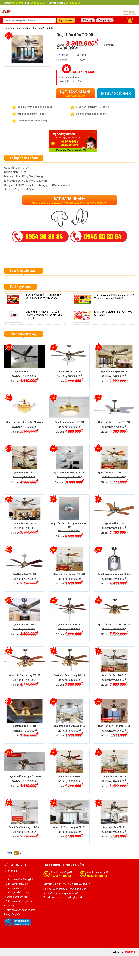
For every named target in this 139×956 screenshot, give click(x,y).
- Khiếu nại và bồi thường (17, 892)
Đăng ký (87, 20)
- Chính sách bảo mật (15, 888)
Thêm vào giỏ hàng (116, 93)
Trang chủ (9, 28)
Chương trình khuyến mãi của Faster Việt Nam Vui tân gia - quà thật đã (44, 315)
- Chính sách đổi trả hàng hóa (19, 879)
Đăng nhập (105, 20)
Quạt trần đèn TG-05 (42, 28)
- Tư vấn (8, 875)
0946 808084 (69, 145)
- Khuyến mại (10, 870)
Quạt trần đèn (23, 28)
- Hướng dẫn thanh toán (16, 896)
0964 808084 (69, 141)
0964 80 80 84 (61, 876)
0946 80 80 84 (97, 876)
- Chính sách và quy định (16, 883)
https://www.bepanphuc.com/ (60, 893)
